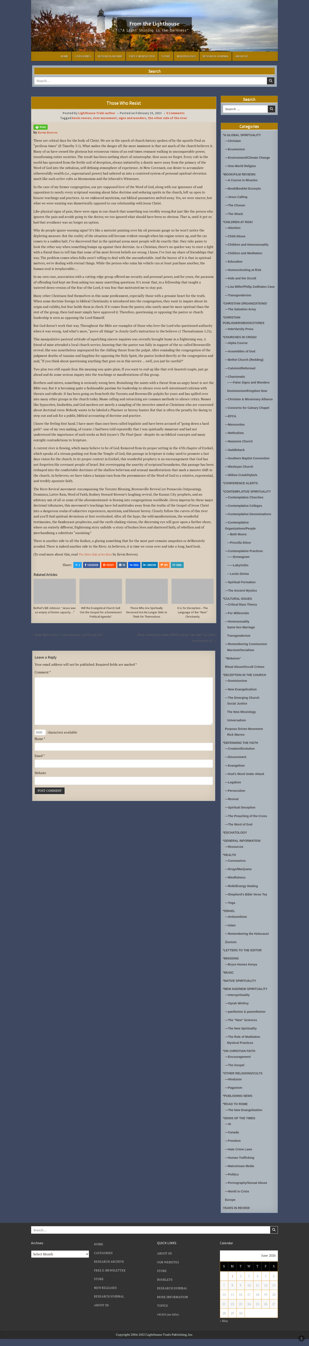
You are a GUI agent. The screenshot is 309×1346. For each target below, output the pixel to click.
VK (122, 565)
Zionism (231, 950)
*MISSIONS (231, 966)
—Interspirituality (238, 1003)
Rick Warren (236, 743)
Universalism (237, 729)
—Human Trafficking (240, 1165)
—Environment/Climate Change (249, 157)
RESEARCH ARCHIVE (110, 56)
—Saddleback (235, 460)
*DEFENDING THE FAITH (242, 751)
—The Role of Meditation (244, 1044)
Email (177, 565)
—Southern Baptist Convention (249, 468)
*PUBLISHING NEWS (239, 1103)
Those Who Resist (124, 102)
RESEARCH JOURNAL (216, 56)
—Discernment (236, 766)
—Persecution (236, 799)
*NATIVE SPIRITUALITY (241, 988)
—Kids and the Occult (242, 277)
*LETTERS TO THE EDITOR (244, 958)
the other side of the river (167, 118)
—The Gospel (235, 1073)
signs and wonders (132, 118)
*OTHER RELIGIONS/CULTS (244, 1081)
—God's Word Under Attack (246, 782)
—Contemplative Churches (245, 507)
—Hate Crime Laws (239, 1156)
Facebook (91, 565)
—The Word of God (239, 833)
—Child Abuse (236, 236)
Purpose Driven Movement (245, 737)
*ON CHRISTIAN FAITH (240, 1058)
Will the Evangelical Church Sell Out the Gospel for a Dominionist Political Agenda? (100, 612)
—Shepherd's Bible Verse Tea (247, 902)
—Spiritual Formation (241, 592)
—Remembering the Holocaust (248, 942)
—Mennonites (235, 435)
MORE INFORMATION (173, 1304)
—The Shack (234, 213)
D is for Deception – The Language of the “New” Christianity (192, 612)
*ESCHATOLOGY (236, 841)
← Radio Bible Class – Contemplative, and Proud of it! (70, 635)
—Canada (232, 1140)
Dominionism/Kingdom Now (248, 395)
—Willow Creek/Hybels (242, 485)
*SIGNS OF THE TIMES (240, 1125)
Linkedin (149, 565)
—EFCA (231, 426)
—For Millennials (238, 622)
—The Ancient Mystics (242, 600)
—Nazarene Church (240, 451)
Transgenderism (239, 645)
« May (224, 1328)
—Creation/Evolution (241, 757)
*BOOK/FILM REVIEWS (240, 174)
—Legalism (233, 791)
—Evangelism (235, 774)
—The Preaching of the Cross (247, 824)
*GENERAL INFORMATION (243, 849)
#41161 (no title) (169, 1321)
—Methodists (235, 443)
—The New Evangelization (245, 1117)
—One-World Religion (241, 166)
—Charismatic (236, 381)
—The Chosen (236, 205)
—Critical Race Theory (242, 614)
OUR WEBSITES (168, 1269)
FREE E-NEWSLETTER (142, 56)
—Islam (230, 933)
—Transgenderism (239, 300)
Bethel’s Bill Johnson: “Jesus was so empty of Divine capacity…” (54, 612)
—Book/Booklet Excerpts (244, 188)
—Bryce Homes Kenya (242, 972)
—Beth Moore (237, 544)
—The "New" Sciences (242, 1028)
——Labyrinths (238, 575)
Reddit (108, 565)
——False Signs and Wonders (250, 387)
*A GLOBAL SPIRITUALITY (243, 135)
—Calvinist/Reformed (241, 373)
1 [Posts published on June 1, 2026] (232, 1283)
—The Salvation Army (241, 314)
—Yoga (230, 911)
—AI (228, 1131)
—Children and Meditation (245, 252)
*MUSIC (229, 980)
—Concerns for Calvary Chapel (249, 418)
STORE (166, 56)
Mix (164, 565)
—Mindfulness (236, 886)
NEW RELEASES (186, 56)
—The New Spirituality (242, 1036)
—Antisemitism (236, 925)
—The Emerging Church (243, 706)
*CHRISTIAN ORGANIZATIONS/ (246, 308)
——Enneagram (239, 566)
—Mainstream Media (240, 1173)
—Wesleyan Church (240, 476)
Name (40, 741)
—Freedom (233, 1148)
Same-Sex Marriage (242, 636)
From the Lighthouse (154, 22)
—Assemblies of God (241, 356)
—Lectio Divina (238, 583)
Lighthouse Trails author (96, 113)
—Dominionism (237, 690)
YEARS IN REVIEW (237, 1215)
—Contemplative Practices (245, 561)
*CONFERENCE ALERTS (241, 493)
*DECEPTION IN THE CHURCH (246, 684)
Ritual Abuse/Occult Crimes (246, 676)
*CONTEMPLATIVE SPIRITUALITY (248, 501)
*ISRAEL (229, 919)
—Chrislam (233, 141)
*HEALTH (230, 863)
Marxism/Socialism (241, 659)
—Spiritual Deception (241, 816)
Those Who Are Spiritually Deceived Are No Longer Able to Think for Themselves (146, 612)
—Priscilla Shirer (240, 552)
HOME (64, 56)
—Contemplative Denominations (250, 524)
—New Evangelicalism (242, 698)
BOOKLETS (165, 1286)
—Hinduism (234, 1087)
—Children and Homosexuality (248, 244)
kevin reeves (81, 118)
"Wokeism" (233, 667)
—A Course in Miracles (242, 180)
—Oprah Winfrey (237, 1011)
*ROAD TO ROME (236, 1111)
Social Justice (238, 712)
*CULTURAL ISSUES (238, 608)
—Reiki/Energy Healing (242, 894)
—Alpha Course (237, 348)
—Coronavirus (236, 869)
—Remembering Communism (247, 653)
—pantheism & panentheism (246, 1019)
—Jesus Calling (237, 196)
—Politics (232, 1181)
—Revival (232, 808)
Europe (230, 1207)
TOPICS (162, 1312)
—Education (234, 261)
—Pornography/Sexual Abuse (247, 1190)
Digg (134, 565)
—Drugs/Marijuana (239, 877)
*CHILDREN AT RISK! (239, 221)
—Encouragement (239, 1064)
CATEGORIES (83, 56)
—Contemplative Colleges (245, 516)
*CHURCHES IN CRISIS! (241, 342)
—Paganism (234, 1095)
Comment (43, 673)
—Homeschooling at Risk (244, 269)
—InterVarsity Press (240, 334)
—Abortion (233, 227)
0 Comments (175, 113)
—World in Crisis (238, 1198)
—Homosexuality (238, 631)
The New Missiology (242, 721)
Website (40, 775)
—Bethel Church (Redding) (245, 364)
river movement (105, 118)
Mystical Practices (241, 1050)
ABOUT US (241, 56)
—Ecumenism (235, 149)
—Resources (235, 855)
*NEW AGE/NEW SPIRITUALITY (247, 997)
